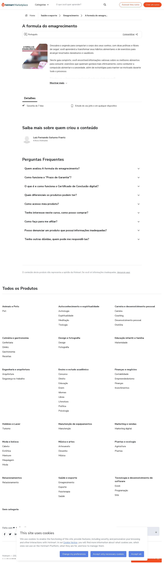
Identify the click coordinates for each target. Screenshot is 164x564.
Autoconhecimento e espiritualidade (78, 311)
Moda (5, 469)
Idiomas (62, 397)
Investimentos (122, 392)
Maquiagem (8, 465)
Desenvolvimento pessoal (128, 325)
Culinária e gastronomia (15, 342)
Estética (6, 455)
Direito (61, 383)
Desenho (62, 455)
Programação (121, 495)
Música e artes (66, 446)
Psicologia (63, 415)
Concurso (62, 379)
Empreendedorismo (124, 383)
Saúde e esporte (67, 482)
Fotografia (63, 352)
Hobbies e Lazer (11, 428)
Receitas (6, 361)
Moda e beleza (10, 446)
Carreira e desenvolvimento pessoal (135, 311)
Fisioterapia (64, 496)
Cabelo (5, 451)
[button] (78, 169)
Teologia (62, 329)
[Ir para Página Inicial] (16, 4)
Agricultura (120, 451)
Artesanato (64, 451)
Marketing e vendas (125, 428)
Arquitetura (8, 379)
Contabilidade (122, 379)
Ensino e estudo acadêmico (73, 374)
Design (61, 347)
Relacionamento (10, 487)
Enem (61, 392)
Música (61, 460)
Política (62, 411)
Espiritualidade (65, 320)
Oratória (119, 329)
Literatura (63, 406)
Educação (63, 388)
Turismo (6, 433)
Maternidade (121, 347)
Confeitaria (7, 347)
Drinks (5, 352)
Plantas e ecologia (125, 446)
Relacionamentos (12, 482)
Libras (61, 402)
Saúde (61, 501)
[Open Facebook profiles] (5, 540)
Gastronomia (8, 356)
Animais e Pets (10, 311)
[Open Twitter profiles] (11, 540)
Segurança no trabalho (13, 383)
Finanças (119, 388)
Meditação (63, 325)
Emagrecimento (66, 487)
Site (117, 500)
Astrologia (63, 316)
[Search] (104, 4)
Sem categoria (10, 514)
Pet (4, 316)
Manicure (6, 460)
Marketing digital (123, 433)
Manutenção (64, 433)
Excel (117, 490)
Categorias (42, 4)
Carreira (118, 316)
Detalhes (29, 99)
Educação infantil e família (129, 342)
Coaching (119, 320)
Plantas (119, 455)
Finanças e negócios (126, 374)
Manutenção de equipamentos (75, 428)
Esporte (62, 491)
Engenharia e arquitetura (16, 374)
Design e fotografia (69, 342)
